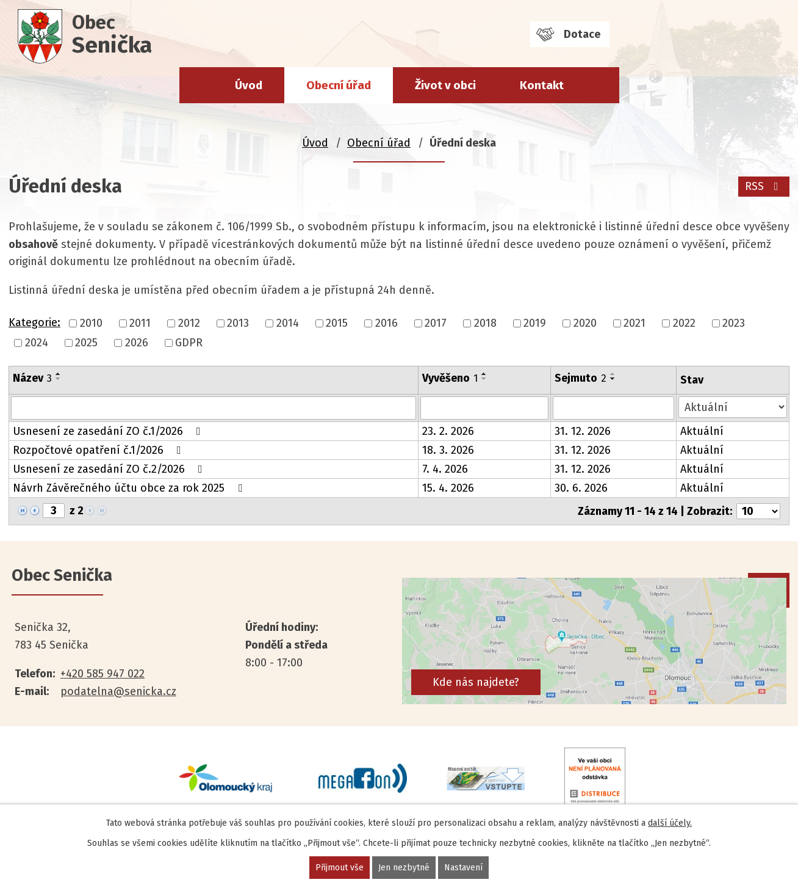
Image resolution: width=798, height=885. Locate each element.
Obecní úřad (338, 85)
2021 (634, 323)
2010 (91, 323)
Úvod (248, 85)
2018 (485, 323)
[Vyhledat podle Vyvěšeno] (484, 408)
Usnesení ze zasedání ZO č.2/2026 (110, 469)
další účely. (670, 823)
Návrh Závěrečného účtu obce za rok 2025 (130, 488)
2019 (534, 323)
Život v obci (445, 85)
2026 (136, 342)
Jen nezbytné (404, 867)
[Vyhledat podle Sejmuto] (614, 408)
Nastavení (463, 867)
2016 (386, 323)
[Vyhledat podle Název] (213, 408)
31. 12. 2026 (583, 431)
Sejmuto (580, 378)
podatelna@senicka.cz (118, 691)
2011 (140, 323)
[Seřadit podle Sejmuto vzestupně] (613, 373)
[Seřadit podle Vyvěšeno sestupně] (484, 378)
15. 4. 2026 (448, 488)
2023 (733, 323)
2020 (585, 323)
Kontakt (542, 85)
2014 (287, 323)
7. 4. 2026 (445, 469)
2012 (189, 323)
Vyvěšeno (450, 378)
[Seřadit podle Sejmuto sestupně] (613, 378)
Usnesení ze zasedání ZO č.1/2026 (109, 431)
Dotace (582, 34)
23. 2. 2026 (448, 431)
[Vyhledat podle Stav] (732, 407)
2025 (86, 342)
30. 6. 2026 (581, 488)
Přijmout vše (339, 867)
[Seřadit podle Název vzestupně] (58, 373)
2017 (436, 323)
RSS (764, 186)
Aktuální (702, 431)
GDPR (189, 342)
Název (32, 378)
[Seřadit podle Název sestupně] (58, 378)
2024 (36, 342)
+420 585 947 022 (102, 673)
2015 (337, 323)
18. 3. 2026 (448, 450)
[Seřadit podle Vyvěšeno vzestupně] (484, 373)
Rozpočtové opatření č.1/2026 (99, 450)
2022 (684, 323)
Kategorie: (34, 322)
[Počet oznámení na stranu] (758, 511)
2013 (238, 323)
